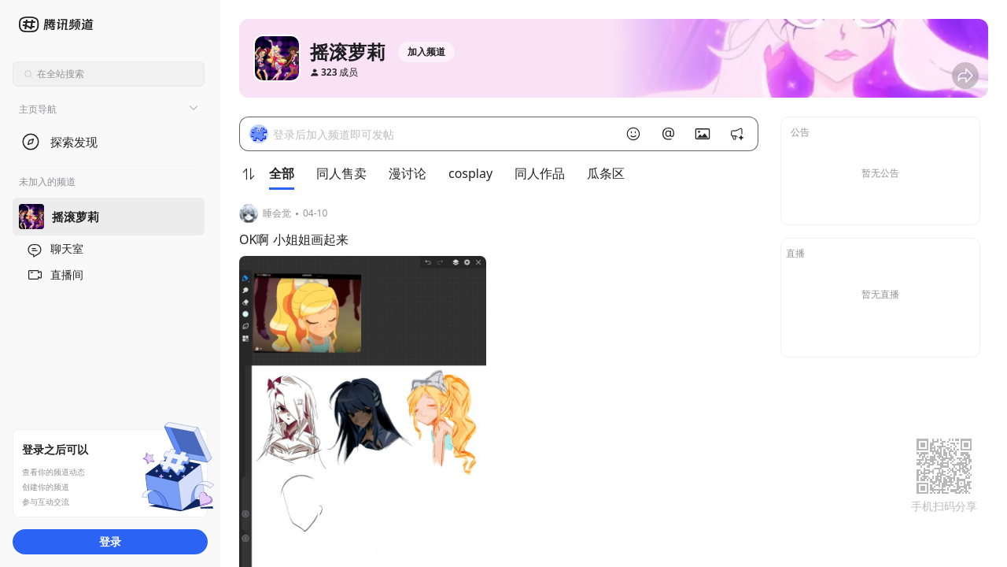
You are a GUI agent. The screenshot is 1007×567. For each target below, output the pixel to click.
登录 (110, 541)
